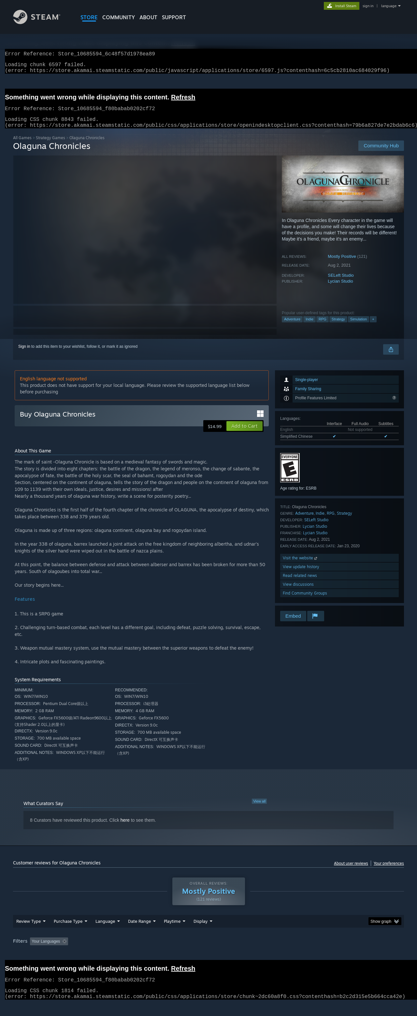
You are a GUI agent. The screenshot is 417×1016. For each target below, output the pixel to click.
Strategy (338, 327)
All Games (22, 145)
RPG (322, 327)
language (388, 6)
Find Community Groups (305, 600)
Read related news (300, 583)
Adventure (292, 327)
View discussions (298, 592)
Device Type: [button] (347, 953)
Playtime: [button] (162, 953)
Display (201, 933)
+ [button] (373, 327)
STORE (89, 17)
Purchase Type (68, 933)
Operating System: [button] (263, 953)
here (125, 828)
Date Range (139, 933)
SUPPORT (174, 17)
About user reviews (351, 871)
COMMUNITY (118, 17)
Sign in (24, 354)
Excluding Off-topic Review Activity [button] (112, 953)
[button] (244, 434)
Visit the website (300, 565)
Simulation (358, 327)
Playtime (172, 933)
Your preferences (389, 871)
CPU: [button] (297, 953)
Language (105, 933)
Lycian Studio (340, 289)
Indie (309, 327)
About (148, 17)
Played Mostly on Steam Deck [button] (209, 953)
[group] (208, 954)
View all (259, 809)
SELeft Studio (341, 283)
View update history (301, 574)
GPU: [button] (319, 953)
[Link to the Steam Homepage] (41, 22)
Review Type (28, 933)
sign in (368, 6)
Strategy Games (50, 145)
